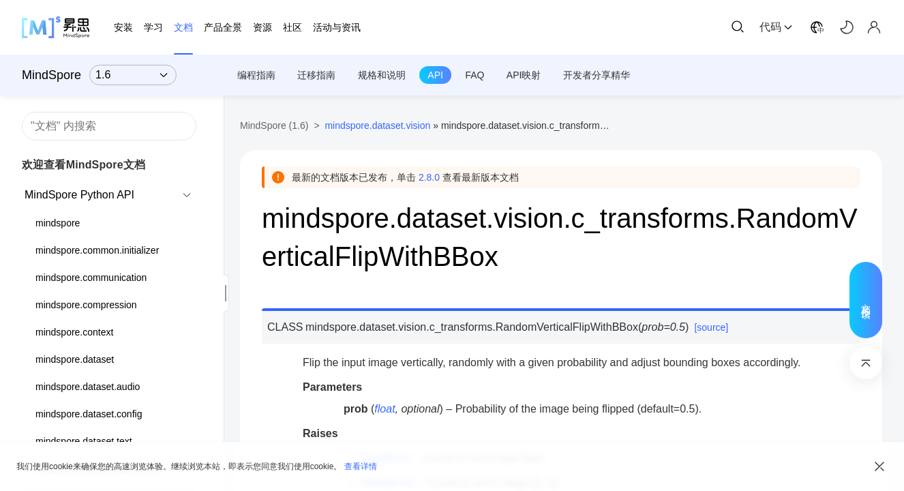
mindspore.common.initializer (97, 250)
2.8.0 (429, 177)
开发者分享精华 (596, 75)
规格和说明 (382, 75)
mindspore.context (74, 332)
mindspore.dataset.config (88, 413)
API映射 (524, 75)
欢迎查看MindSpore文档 (83, 164)
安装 (123, 27)
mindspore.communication (91, 277)
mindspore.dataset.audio (87, 386)
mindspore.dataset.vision (377, 125)
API (435, 75)
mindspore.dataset (74, 359)
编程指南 (256, 75)
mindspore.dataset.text (83, 441)
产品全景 (223, 27)
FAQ (474, 75)
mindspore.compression (86, 304)
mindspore (57, 223)
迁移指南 (316, 75)
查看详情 (360, 466)
